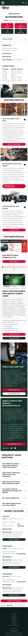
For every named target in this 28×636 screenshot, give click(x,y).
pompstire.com (14, 444)
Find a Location (14, 601)
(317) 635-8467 (6, 584)
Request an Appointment (9, 186)
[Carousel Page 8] (15, 267)
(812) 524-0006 (6, 529)
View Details (14, 539)
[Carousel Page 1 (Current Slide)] (2, 267)
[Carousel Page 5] (9, 267)
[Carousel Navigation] (14, 90)
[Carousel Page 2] (4, 267)
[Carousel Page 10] (18, 267)
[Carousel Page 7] (13, 267)
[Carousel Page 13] (23, 267)
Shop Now (14, 261)
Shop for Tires (14, 144)
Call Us (7, 32)
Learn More (14, 230)
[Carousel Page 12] (22, 267)
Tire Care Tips (14, 390)
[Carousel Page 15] (14, 268)
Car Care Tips (14, 394)
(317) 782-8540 (6, 557)
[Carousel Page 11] (20, 267)
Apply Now (14, 334)
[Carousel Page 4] (7, 267)
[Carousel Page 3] (6, 267)
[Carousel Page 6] (11, 267)
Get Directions (19, 31)
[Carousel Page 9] (16, 267)
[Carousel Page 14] (25, 267)
